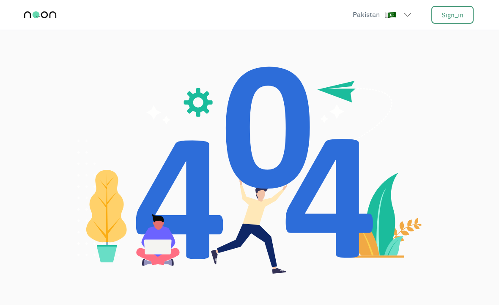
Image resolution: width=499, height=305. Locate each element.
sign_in (452, 15)
